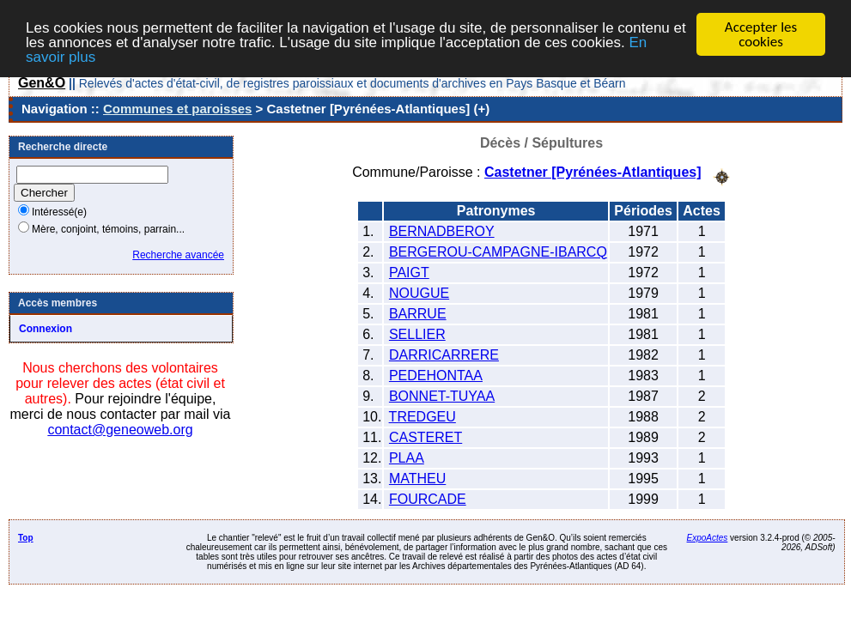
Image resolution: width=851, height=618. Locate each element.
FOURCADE (427, 498)
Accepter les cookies (761, 34)
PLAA (406, 457)
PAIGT (409, 271)
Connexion (45, 329)
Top (25, 537)
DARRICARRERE (444, 354)
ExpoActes (707, 537)
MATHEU (417, 477)
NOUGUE (419, 292)
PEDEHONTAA (436, 374)
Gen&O (41, 83)
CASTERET (425, 436)
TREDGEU (422, 416)
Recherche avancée (178, 255)
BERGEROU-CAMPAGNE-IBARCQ (498, 251)
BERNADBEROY (442, 230)
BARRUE (418, 313)
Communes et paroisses (177, 108)
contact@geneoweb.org (119, 429)
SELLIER (417, 333)
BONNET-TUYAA (442, 395)
